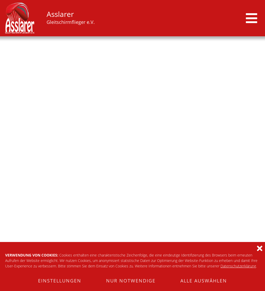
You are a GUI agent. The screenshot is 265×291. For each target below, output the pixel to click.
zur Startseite (132, 178)
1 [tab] (115, 121)
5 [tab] (142, 121)
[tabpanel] (132, 80)
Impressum (214, 215)
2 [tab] (122, 121)
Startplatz (14, 133)
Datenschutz (248, 215)
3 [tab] (129, 121)
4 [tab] (136, 121)
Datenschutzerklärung (238, 266)
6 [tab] (149, 121)
